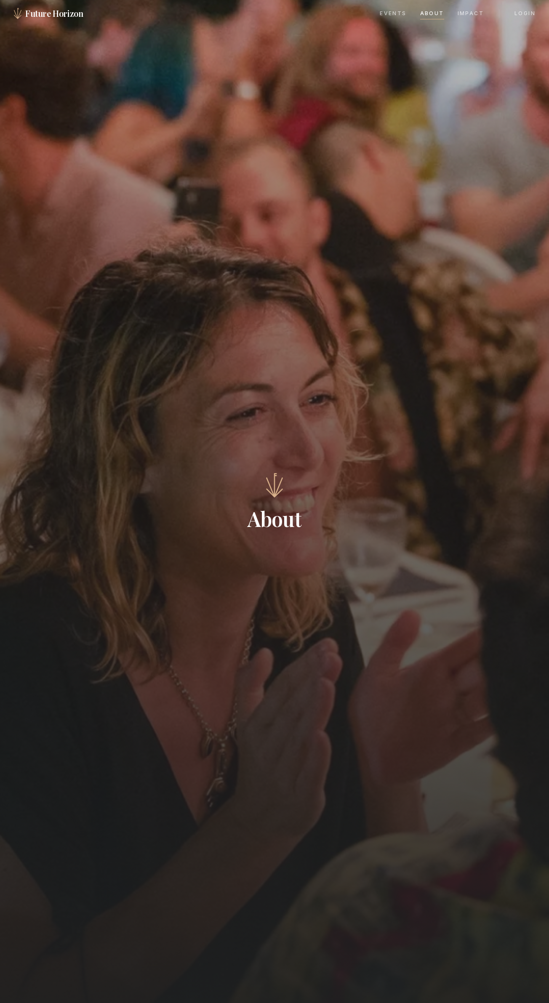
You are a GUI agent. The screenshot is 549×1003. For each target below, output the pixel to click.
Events (393, 13)
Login (525, 13)
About (432, 13)
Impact (471, 13)
